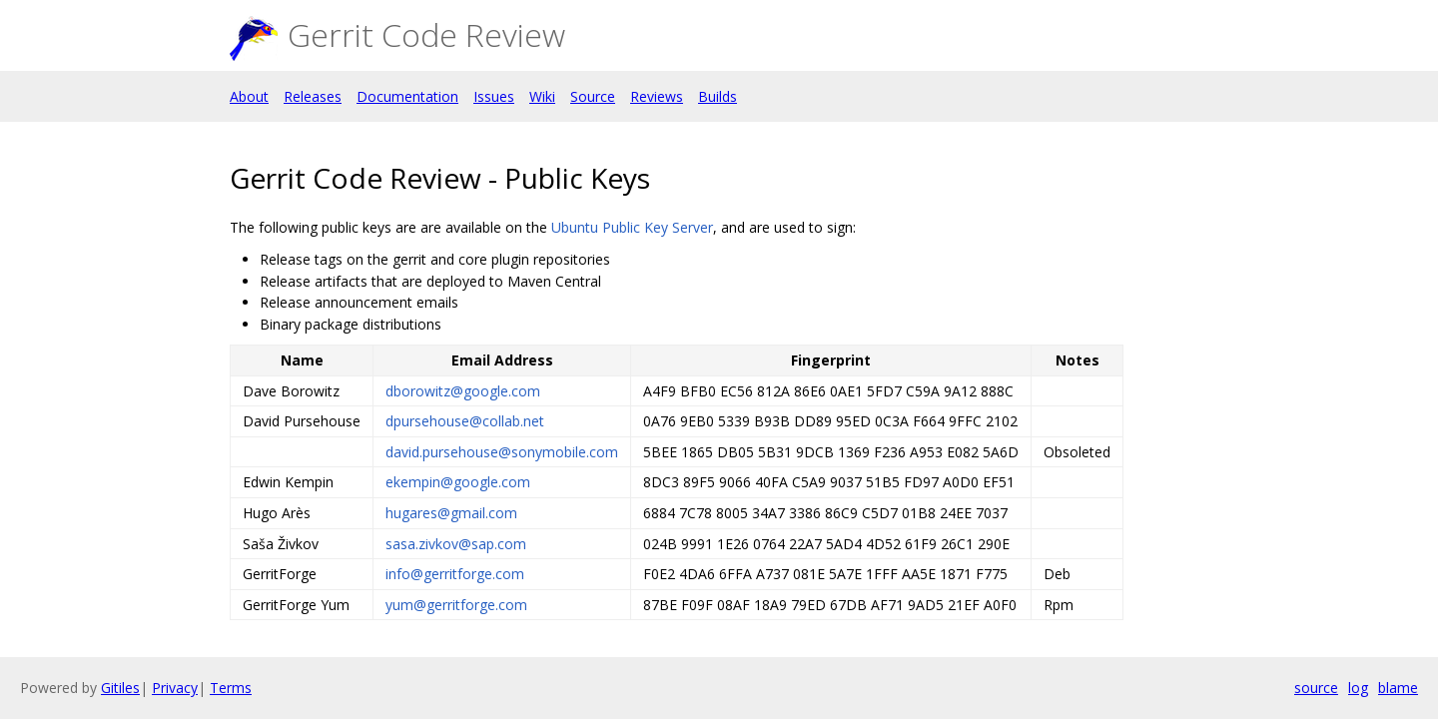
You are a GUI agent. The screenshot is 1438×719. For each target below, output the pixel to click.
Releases (313, 96)
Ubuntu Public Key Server (632, 227)
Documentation (407, 96)
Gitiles (120, 687)
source (1316, 687)
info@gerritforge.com (454, 573)
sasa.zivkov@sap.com (455, 543)
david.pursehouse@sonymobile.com (501, 451)
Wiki (542, 96)
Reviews (656, 96)
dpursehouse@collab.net (464, 420)
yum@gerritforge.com (456, 604)
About (249, 96)
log (1358, 687)
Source (592, 96)
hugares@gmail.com (451, 512)
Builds (717, 96)
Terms (231, 687)
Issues (493, 96)
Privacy (175, 687)
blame (1398, 687)
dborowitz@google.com (462, 390)
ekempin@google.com (457, 481)
